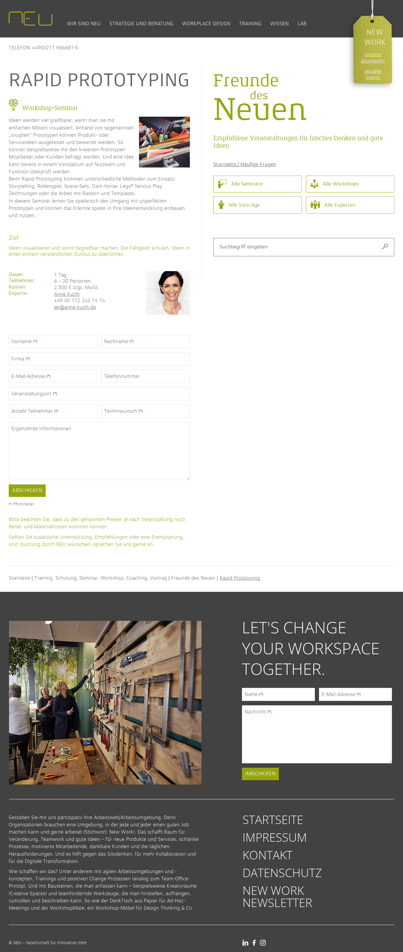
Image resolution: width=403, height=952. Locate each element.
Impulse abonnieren (373, 58)
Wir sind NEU (84, 23)
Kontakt (267, 855)
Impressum (274, 837)
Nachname (118, 341)
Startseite (19, 578)
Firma (20, 359)
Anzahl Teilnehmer (34, 411)
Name (254, 694)
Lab (301, 23)
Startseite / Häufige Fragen (244, 164)
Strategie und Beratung (141, 23)
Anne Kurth (67, 294)
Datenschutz (282, 873)
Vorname (24, 341)
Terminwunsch (123, 411)
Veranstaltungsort (34, 393)
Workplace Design (206, 23)
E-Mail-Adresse (30, 376)
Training (250, 23)
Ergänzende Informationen (41, 428)
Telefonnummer (122, 376)
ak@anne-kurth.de (75, 307)
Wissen (279, 23)
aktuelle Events (372, 74)
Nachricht (258, 712)
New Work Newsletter (277, 896)
